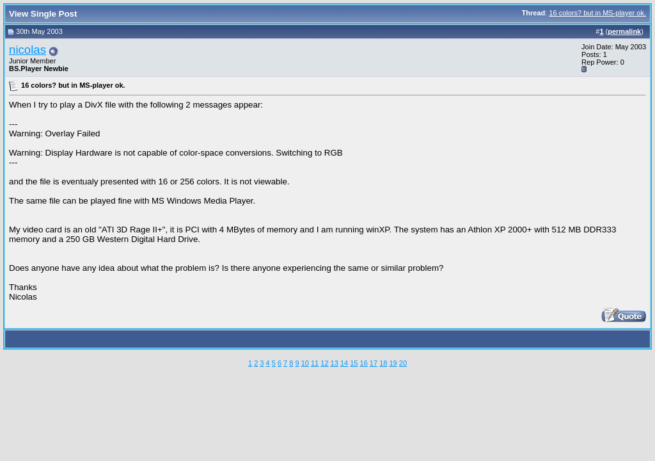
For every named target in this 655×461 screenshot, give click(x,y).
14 (344, 363)
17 (373, 363)
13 (334, 363)
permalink (624, 31)
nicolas (27, 49)
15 (354, 363)
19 (393, 363)
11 (315, 363)
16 (364, 363)
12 (324, 363)
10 (305, 363)
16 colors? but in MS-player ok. (597, 13)
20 (403, 363)
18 (383, 363)
